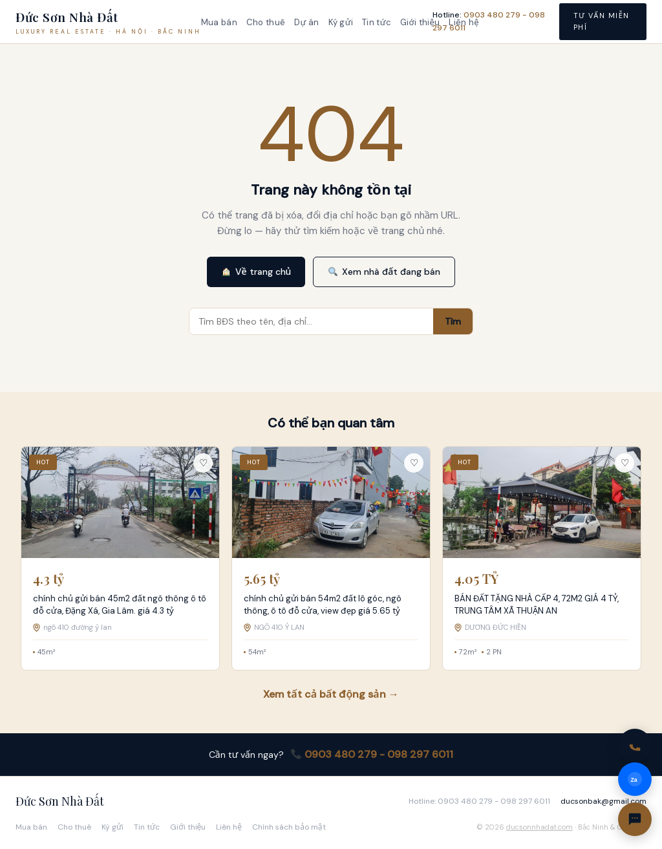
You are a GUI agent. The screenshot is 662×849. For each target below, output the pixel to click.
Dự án (306, 22)
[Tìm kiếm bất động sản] (311, 321)
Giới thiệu (420, 22)
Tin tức (376, 22)
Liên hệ (229, 827)
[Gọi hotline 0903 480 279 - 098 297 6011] (635, 745)
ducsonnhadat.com (539, 827)
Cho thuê (265, 22)
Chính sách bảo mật (288, 827)
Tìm (453, 321)
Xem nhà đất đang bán (384, 271)
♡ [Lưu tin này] (203, 463)
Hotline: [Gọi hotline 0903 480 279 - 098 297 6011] (488, 21)
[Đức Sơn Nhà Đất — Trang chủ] (108, 22)
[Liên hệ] (635, 819)
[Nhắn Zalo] (635, 779)
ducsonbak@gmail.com (603, 801)
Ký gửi (341, 22)
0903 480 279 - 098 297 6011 (372, 754)
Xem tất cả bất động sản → (330, 694)
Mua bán (219, 22)
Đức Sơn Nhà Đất (60, 801)
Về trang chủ (257, 271)
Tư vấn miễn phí (601, 21)
